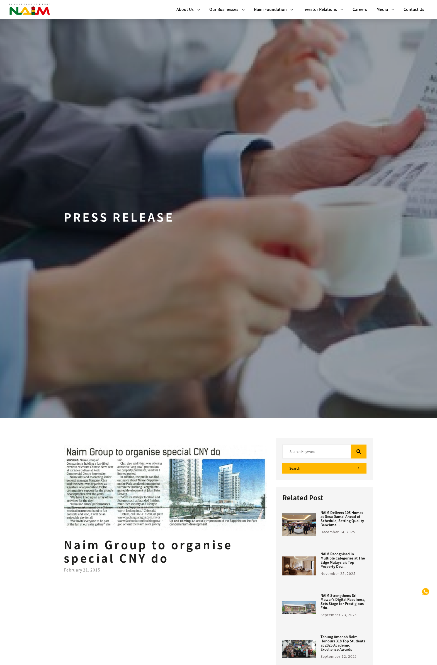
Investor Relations (323, 9)
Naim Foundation (273, 9)
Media (386, 9)
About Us (188, 9)
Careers (360, 9)
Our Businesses (227, 9)
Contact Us (414, 9)
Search (324, 468)
